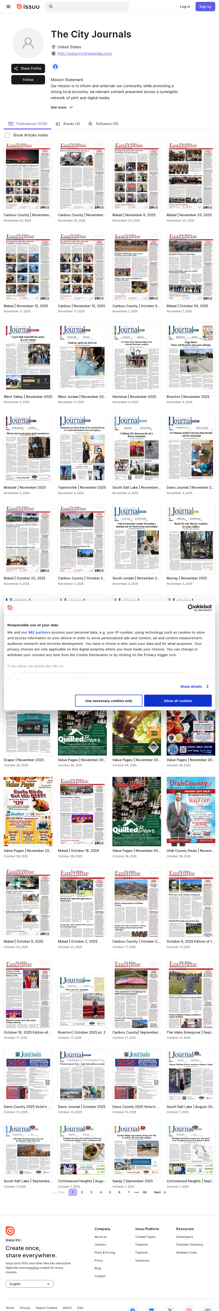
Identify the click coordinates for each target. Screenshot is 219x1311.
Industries (142, 1249)
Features (141, 1233)
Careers (100, 1233)
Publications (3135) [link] (27, 112)
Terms (10, 1296)
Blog (98, 1257)
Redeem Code (186, 1241)
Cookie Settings (40, 1302)
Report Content (46, 1296)
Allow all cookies (178, 701)
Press (99, 1249)
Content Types (145, 1225)
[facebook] (132, 1299)
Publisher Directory (189, 1233)
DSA (80, 1296)
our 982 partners (36, 632)
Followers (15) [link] (103, 112)
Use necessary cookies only (108, 701)
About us (101, 1225)
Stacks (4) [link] (67, 112)
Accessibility (14, 1302)
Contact (100, 1265)
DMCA (67, 1296)
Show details (191, 686)
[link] (185, 6)
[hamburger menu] (8, 6)
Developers (184, 1225)
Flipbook (141, 1241)
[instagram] (189, 1299)
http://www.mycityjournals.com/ (84, 53)
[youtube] (207, 1299)
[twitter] (170, 1299)
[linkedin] (151, 1299)
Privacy (25, 1296)
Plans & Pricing (105, 1241)
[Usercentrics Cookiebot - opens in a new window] (191, 607)
